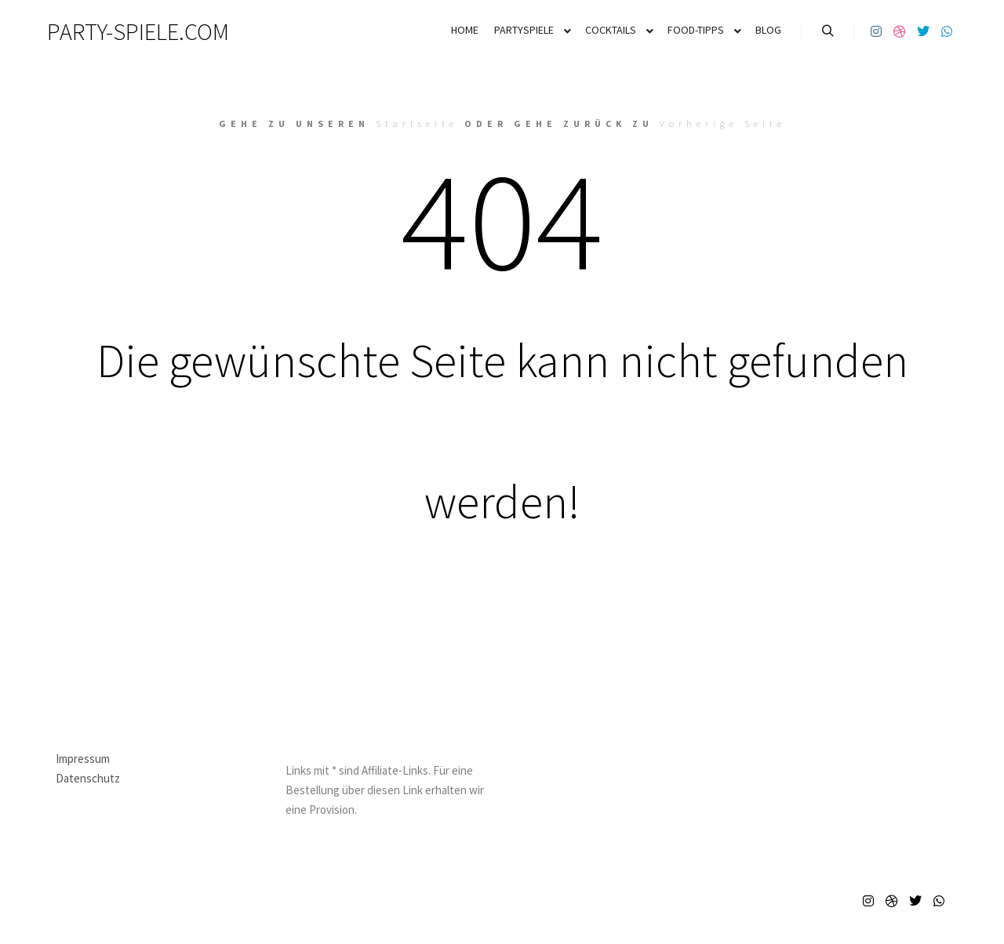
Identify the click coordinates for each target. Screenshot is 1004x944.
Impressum (83, 758)
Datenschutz (88, 778)
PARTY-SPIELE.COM (125, 31)
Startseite (417, 123)
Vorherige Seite (723, 123)
